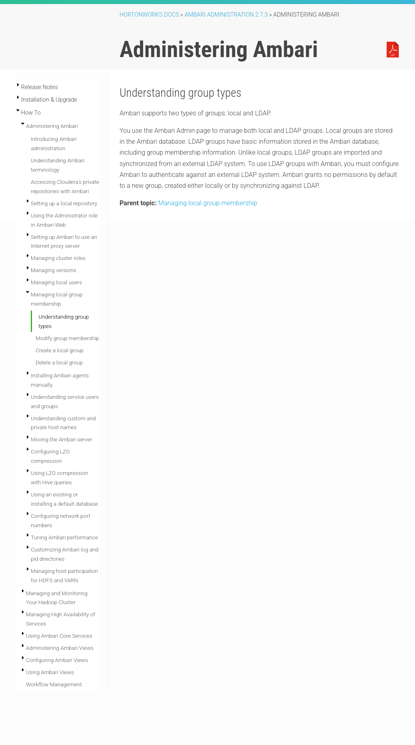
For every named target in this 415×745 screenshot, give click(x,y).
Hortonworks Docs (149, 14)
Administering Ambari (52, 126)
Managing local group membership (207, 203)
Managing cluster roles (58, 258)
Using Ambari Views (50, 672)
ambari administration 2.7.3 (226, 14)
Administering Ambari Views (60, 648)
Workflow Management (54, 684)
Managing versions (53, 270)
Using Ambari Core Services (59, 635)
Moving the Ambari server (61, 439)
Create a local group (59, 350)
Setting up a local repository (64, 203)
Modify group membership (67, 338)
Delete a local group (59, 362)
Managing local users (56, 282)
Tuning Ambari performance (64, 537)
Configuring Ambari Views (57, 660)
